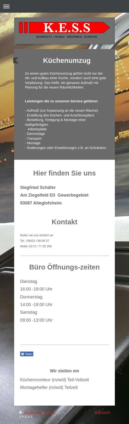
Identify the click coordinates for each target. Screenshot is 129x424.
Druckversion (30, 412)
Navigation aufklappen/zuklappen (64, 6)
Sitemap (49, 412)
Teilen (26, 354)
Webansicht (102, 412)
